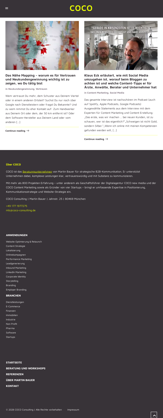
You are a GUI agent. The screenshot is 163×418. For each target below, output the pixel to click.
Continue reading (15, 130)
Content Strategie (15, 245)
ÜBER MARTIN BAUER (20, 379)
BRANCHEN (13, 295)
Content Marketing (97, 92)
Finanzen (11, 310)
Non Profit (11, 323)
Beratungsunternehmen (37, 171)
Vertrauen (41, 88)
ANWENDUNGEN (16, 234)
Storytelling (12, 280)
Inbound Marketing (16, 267)
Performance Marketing (19, 258)
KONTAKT (12, 385)
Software (11, 332)
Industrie (10, 319)
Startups (10, 336)
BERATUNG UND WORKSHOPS (25, 368)
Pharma (10, 328)
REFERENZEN (14, 374)
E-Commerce (13, 306)
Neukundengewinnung (21, 88)
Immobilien (12, 315)
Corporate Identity (16, 276)
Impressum (73, 409)
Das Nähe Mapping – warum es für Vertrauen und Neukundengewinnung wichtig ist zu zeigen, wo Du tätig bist (40, 79)
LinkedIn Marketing (16, 272)
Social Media (117, 92)
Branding (11, 285)
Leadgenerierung (15, 263)
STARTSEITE (14, 362)
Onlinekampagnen (16, 254)
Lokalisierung (13, 250)
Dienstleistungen (15, 301)
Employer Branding (16, 289)
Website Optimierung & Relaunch (24, 241)
